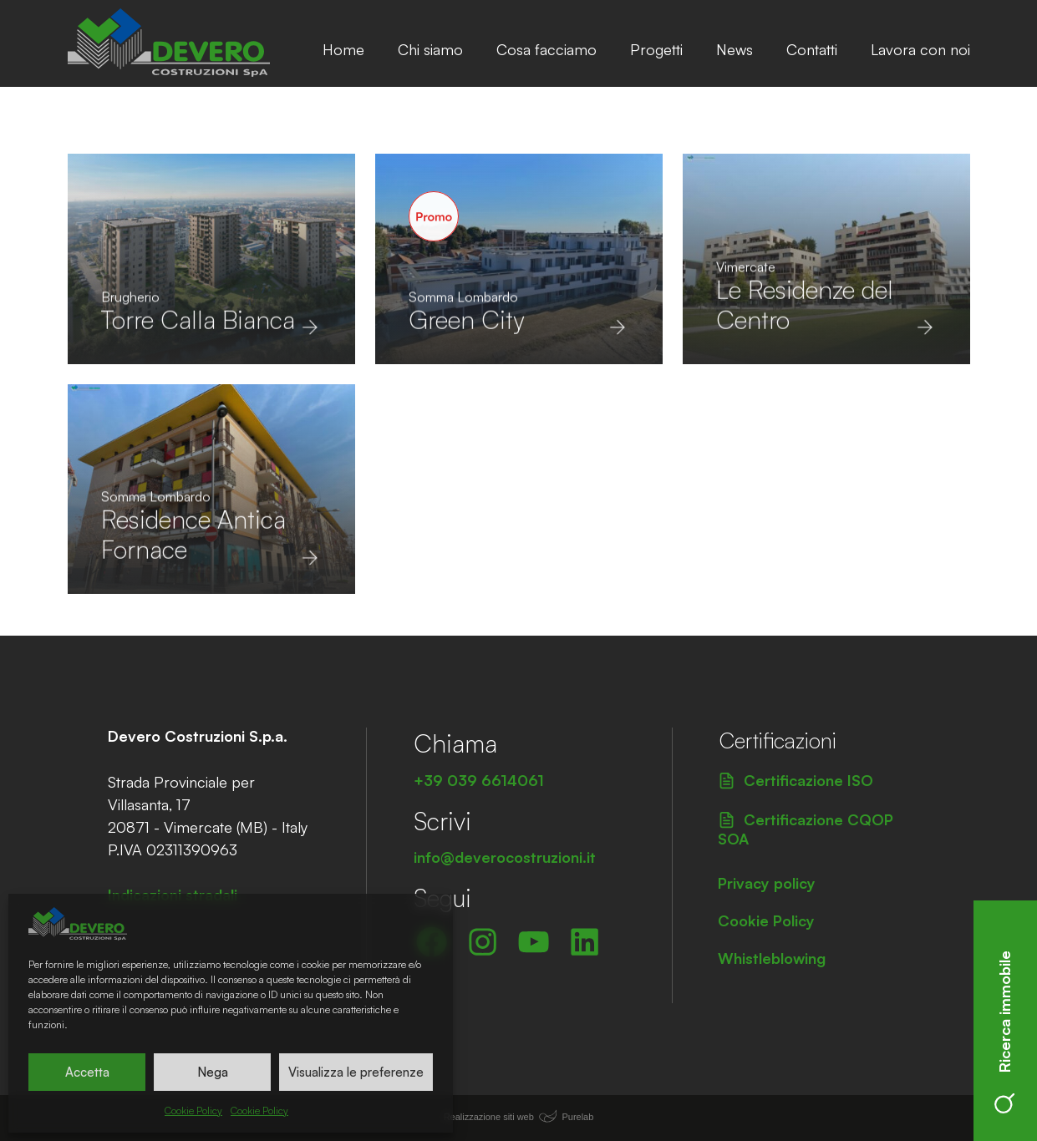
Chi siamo (430, 49)
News (734, 49)
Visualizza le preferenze (356, 1072)
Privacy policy (767, 883)
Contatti (811, 49)
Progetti (656, 49)
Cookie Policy (193, 1110)
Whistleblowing (772, 958)
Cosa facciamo (546, 49)
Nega (212, 1072)
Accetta (87, 1072)
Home (343, 49)
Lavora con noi (920, 49)
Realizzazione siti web (489, 1117)
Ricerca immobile (1004, 1032)
